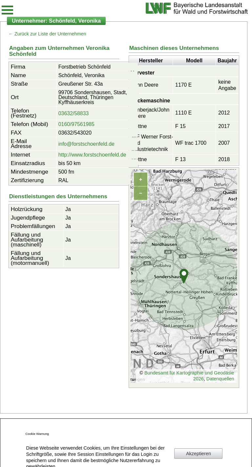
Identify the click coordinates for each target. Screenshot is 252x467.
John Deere (145, 85)
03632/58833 (73, 113)
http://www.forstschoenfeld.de (92, 155)
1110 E (183, 113)
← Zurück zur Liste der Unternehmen (47, 33)
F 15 (180, 126)
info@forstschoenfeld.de (86, 144)
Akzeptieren (198, 453)
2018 (224, 159)
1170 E (183, 85)
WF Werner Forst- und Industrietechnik (152, 143)
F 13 (180, 159)
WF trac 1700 (190, 143)
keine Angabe (227, 85)
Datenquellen (220, 378)
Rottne (139, 126)
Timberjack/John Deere (151, 113)
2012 (224, 113)
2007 (224, 143)
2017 (224, 126)
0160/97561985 (76, 124)
